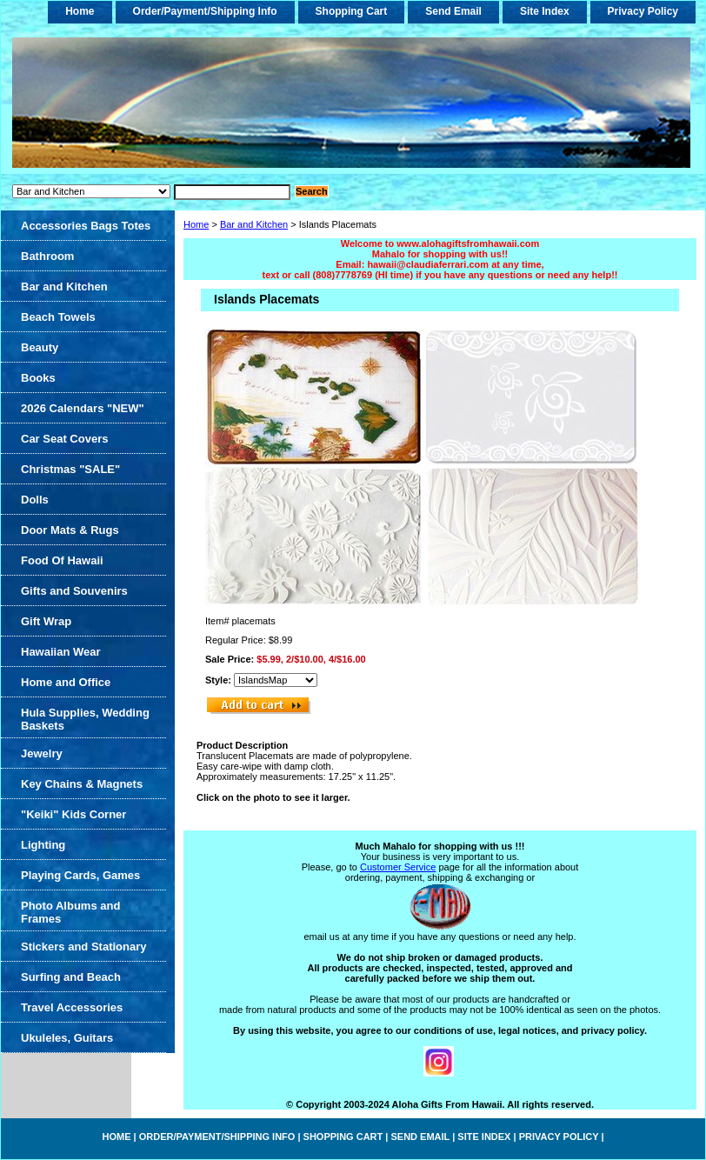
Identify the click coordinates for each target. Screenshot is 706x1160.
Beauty (39, 347)
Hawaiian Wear (61, 651)
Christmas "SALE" (70, 469)
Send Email (453, 11)
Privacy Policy (643, 11)
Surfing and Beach (71, 976)
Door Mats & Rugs (70, 530)
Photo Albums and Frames (70, 912)
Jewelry (42, 753)
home (79, 11)
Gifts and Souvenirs (74, 590)
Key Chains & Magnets (82, 783)
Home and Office (65, 682)
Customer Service (398, 867)
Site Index (544, 11)
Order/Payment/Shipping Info (205, 11)
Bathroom (47, 256)
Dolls (35, 499)
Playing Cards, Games (80, 875)
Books (38, 377)
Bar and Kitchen (254, 224)
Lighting (43, 844)
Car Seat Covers (64, 438)
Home (196, 224)
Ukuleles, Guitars (67, 1037)
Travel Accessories (72, 1007)
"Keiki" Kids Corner (73, 814)
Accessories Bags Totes (85, 225)
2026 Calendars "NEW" (82, 408)
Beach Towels (58, 316)
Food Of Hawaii (62, 560)
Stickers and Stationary (84, 946)
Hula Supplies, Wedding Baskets (85, 719)
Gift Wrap (46, 621)
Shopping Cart (352, 11)
